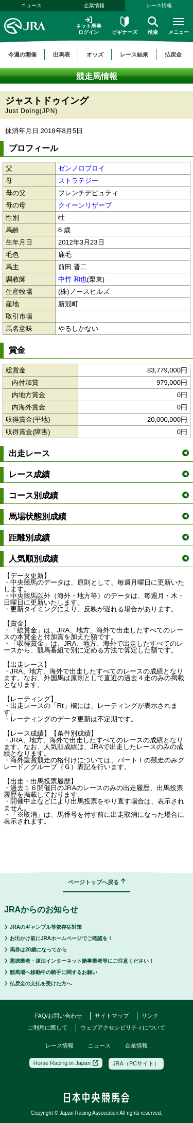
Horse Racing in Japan (65, 1063)
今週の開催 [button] (22, 54)
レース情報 (59, 1045)
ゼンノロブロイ (81, 168)
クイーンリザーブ (85, 205)
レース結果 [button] (134, 54)
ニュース (31, 5)
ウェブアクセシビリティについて (122, 1027)
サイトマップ (112, 1016)
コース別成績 (99, 495)
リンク (150, 1016)
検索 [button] (153, 25)
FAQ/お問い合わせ (57, 1016)
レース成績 (99, 474)
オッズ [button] (94, 54)
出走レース (99, 453)
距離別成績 (99, 537)
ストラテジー (78, 180)
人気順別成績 (99, 558)
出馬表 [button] (61, 54)
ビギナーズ (124, 25)
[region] (96, 54)
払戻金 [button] (173, 54)
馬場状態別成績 (99, 516)
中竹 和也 (72, 279)
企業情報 (94, 5)
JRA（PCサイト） (136, 1063)
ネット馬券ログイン (88, 25)
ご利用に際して (47, 1027)
